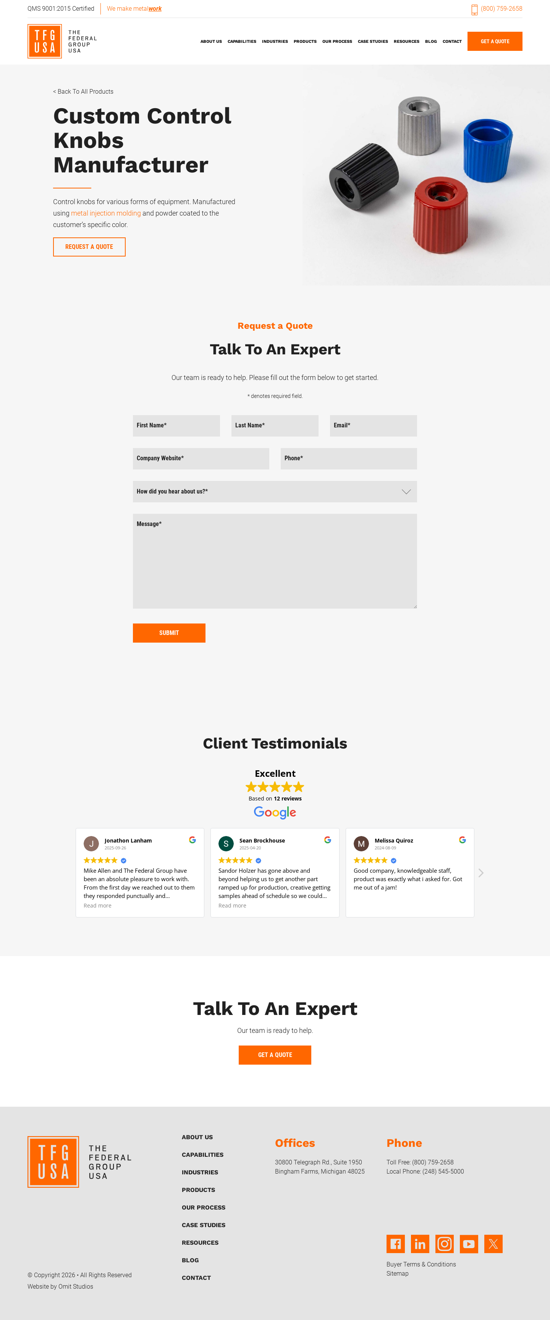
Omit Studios (75, 1286)
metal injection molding (106, 213)
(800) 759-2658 (497, 8)
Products (305, 41)
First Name (152, 425)
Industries (275, 41)
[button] (480, 875)
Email (342, 425)
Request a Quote (89, 246)
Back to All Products (85, 91)
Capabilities (242, 41)
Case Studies (373, 41)
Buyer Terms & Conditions (421, 1264)
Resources (406, 41)
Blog (431, 41)
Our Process (337, 41)
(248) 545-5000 (443, 1171)
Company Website (160, 458)
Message (149, 524)
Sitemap (398, 1273)
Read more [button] (98, 905)
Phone (294, 458)
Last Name (250, 425)
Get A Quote (495, 41)
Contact (452, 41)
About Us (211, 41)
